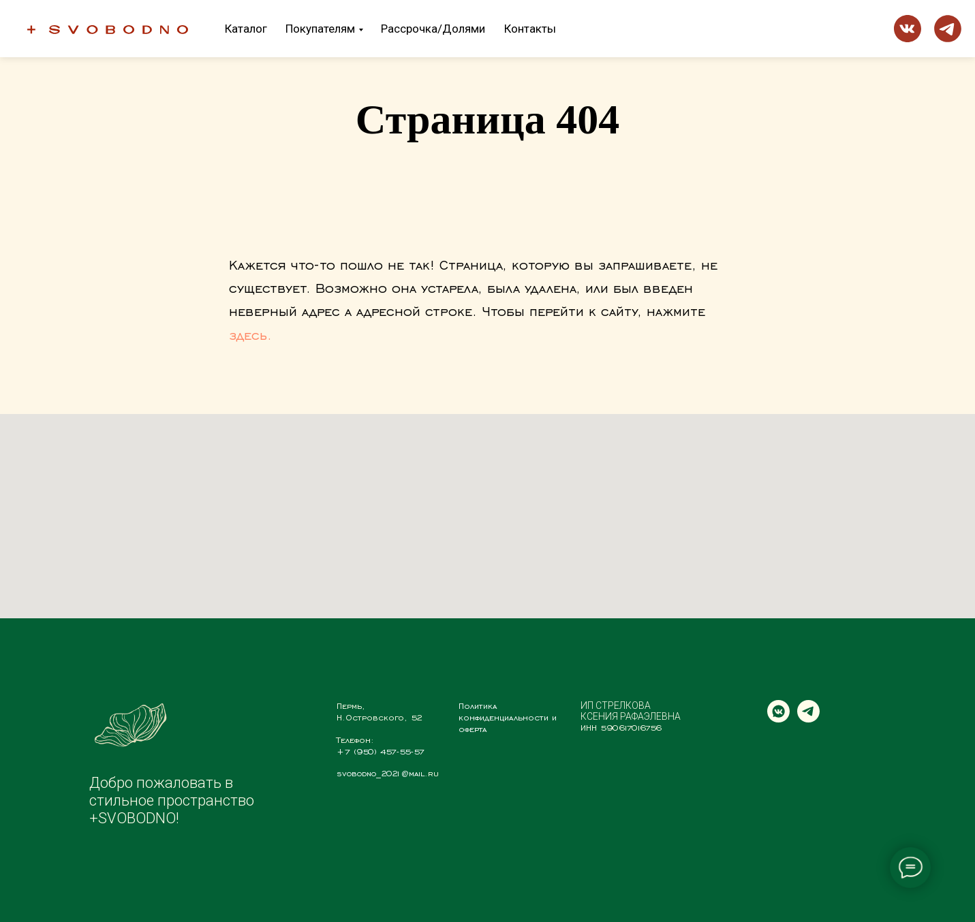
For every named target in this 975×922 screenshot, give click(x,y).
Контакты (530, 28)
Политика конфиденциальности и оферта (508, 717)
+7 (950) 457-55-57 (380, 751)
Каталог (246, 28)
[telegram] (808, 719)
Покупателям (320, 28)
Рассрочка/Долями (433, 28)
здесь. (250, 334)
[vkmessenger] (778, 719)
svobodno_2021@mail (380, 773)
